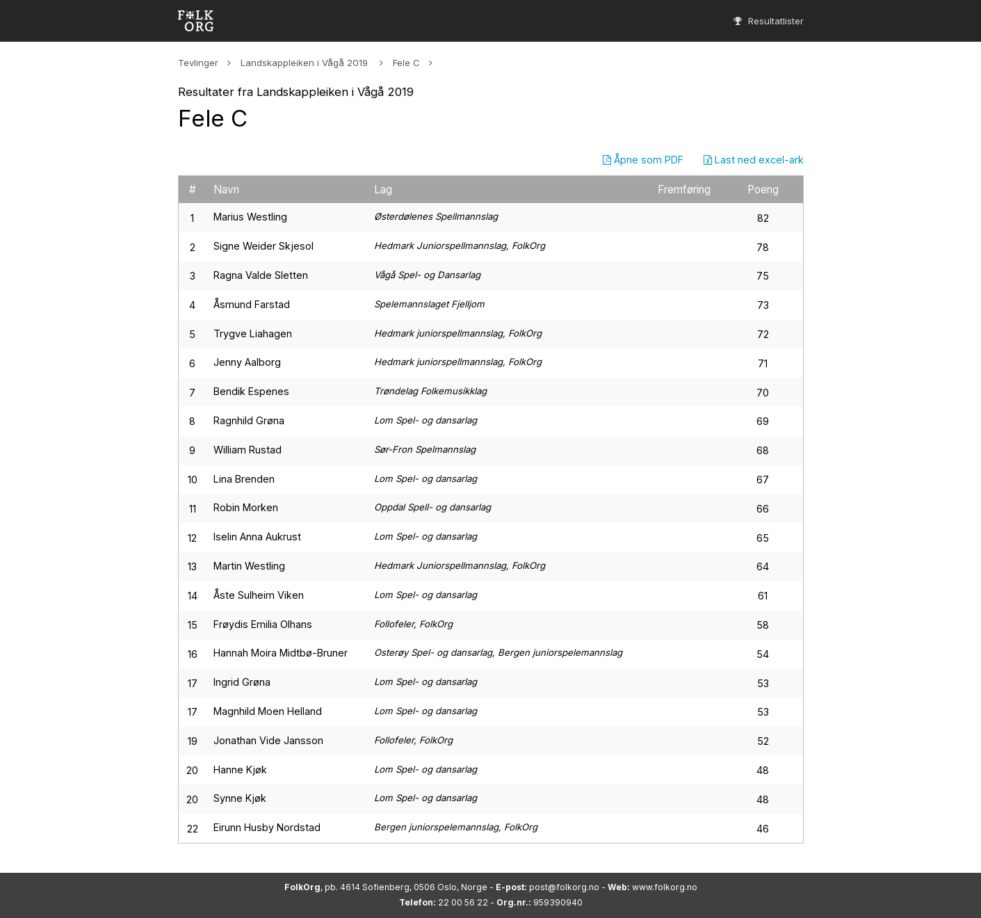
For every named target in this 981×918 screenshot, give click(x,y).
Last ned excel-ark (754, 160)
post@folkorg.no (564, 887)
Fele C (406, 62)
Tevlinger (198, 62)
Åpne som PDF (643, 160)
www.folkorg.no (664, 887)
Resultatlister (768, 20)
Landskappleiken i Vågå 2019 (306, 62)
